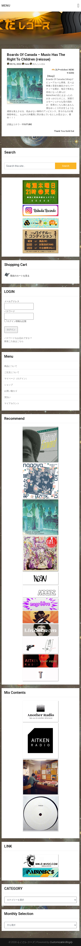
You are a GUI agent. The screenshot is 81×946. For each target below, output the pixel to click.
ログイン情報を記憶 (15, 321)
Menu (6, 5)
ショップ (8, 385)
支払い (7, 397)
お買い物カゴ (10, 391)
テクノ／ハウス (38, 64)
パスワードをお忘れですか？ (18, 338)
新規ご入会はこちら (13, 341)
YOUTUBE (27, 124)
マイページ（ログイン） (16, 378)
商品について (10, 366)
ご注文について (11, 372)
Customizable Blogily (61, 942)
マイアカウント (11, 403)
